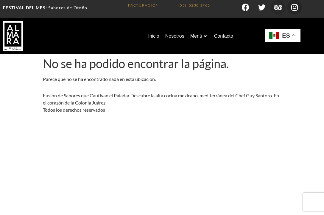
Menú (198, 36)
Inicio (153, 36)
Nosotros (174, 36)
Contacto (223, 36)
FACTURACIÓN (143, 5)
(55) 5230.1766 (194, 5)
